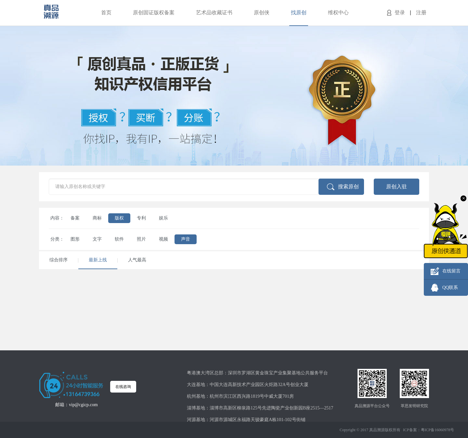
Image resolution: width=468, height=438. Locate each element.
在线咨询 (123, 386)
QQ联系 (450, 287)
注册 (421, 12)
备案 (75, 218)
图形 (75, 239)
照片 (141, 239)
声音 (185, 239)
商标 (97, 218)
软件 (119, 239)
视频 (163, 239)
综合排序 (58, 259)
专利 (141, 218)
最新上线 (98, 259)
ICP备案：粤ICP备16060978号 (428, 430)
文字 (97, 239)
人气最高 (137, 259)
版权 (119, 218)
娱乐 (163, 218)
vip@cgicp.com (83, 404)
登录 (400, 12)
